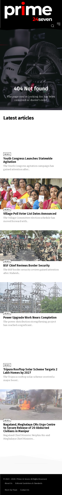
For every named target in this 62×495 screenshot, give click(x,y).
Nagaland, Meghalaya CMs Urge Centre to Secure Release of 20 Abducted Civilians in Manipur (29, 428)
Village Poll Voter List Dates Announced (29, 213)
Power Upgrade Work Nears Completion (30, 317)
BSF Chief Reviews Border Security (26, 265)
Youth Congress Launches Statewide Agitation (27, 160)
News (7, 154)
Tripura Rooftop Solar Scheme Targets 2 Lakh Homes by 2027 (30, 371)
